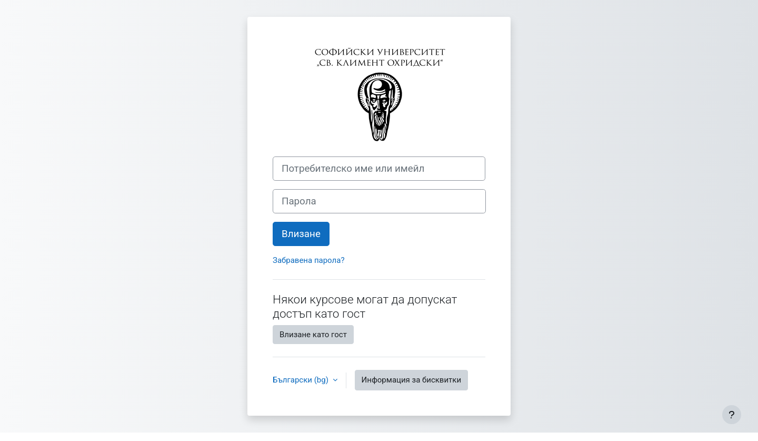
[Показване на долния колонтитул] (731, 414)
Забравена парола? (308, 260)
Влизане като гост (313, 334)
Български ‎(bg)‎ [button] (302, 380)
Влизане (301, 234)
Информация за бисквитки (412, 380)
